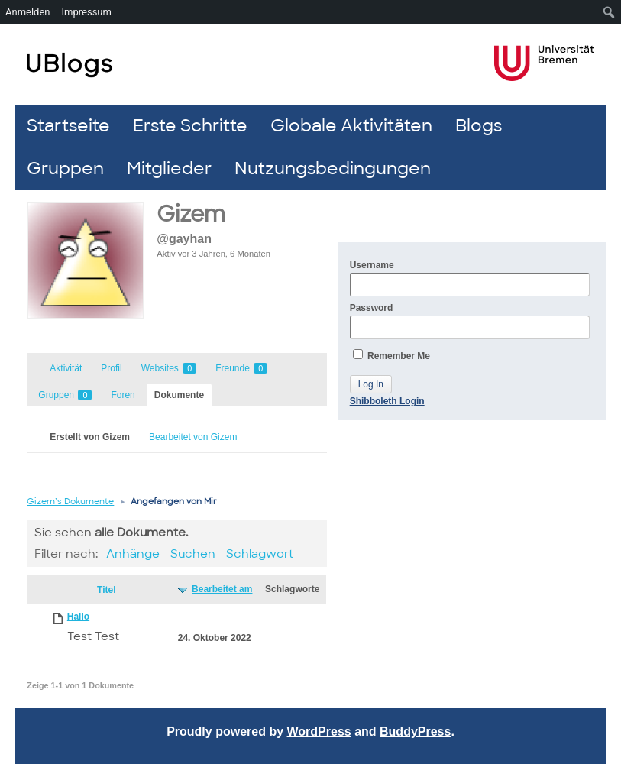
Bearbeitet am (222, 589)
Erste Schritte (190, 126)
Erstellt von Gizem (90, 437)
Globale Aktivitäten (351, 126)
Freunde (241, 368)
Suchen (192, 554)
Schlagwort (259, 554)
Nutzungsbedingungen (332, 168)
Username (470, 278)
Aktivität (66, 368)
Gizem (191, 214)
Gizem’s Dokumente (70, 501)
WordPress (319, 731)
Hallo (78, 616)
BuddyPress (415, 731)
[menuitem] (609, 12)
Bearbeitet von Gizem (193, 437)
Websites (168, 368)
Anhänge (133, 554)
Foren (122, 395)
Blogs (478, 126)
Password (470, 321)
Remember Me (391, 355)
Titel (106, 589)
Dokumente (179, 395)
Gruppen (65, 168)
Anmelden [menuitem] (27, 12)
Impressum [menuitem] (87, 12)
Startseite (68, 126)
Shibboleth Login (387, 401)
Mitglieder (169, 168)
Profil (111, 368)
